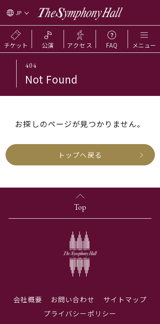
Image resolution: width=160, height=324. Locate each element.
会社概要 (27, 299)
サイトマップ (125, 299)
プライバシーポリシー (80, 313)
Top (80, 207)
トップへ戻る (80, 155)
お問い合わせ (72, 299)
